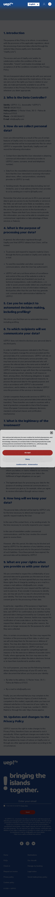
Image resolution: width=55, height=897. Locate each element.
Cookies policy (21, 464)
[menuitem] (34, 4)
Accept (28, 452)
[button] (51, 432)
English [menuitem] (32, 4)
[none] (34, 4)
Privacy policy (33, 464)
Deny (27, 459)
